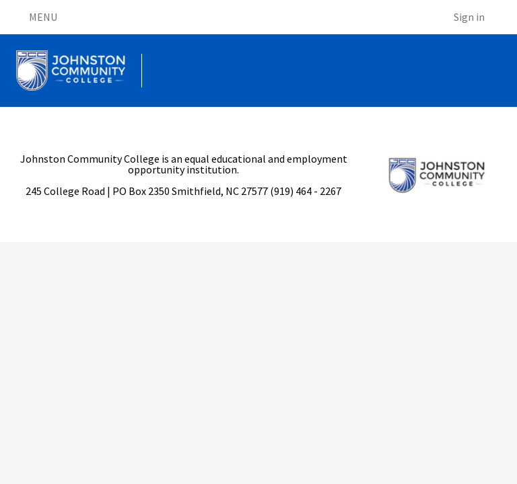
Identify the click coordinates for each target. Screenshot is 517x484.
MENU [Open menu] (36, 17)
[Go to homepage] (70, 70)
